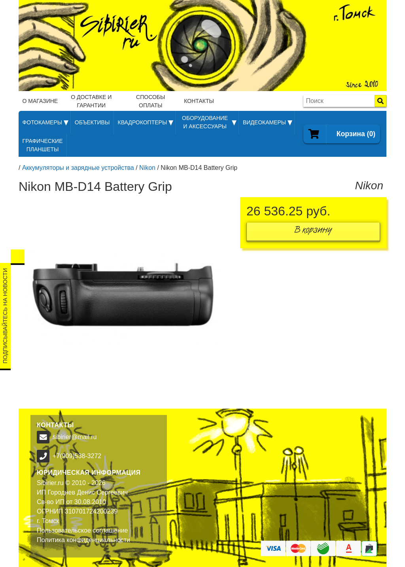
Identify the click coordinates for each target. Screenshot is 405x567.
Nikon (147, 167)
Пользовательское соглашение (82, 530)
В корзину (313, 231)
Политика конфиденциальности (83, 540)
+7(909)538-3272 (77, 456)
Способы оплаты (150, 101)
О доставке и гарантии (91, 101)
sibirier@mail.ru (75, 437)
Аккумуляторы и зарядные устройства (78, 167)
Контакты (199, 101)
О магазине (40, 101)
